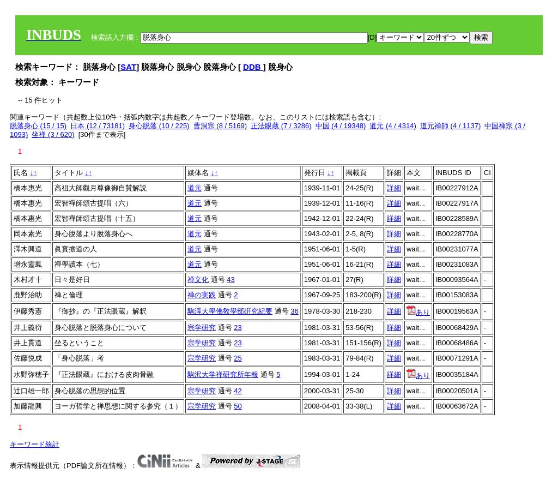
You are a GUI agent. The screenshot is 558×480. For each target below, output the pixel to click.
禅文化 (198, 279)
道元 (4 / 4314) (392, 126)
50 (237, 406)
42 (237, 391)
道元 (194, 188)
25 (237, 358)
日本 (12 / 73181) (97, 126)
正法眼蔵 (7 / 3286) (281, 126)
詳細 (394, 188)
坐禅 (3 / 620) (53, 134)
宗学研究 (201, 327)
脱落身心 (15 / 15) (38, 126)
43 (230, 279)
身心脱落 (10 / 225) (159, 126)
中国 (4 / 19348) (341, 126)
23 (237, 327)
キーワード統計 (34, 444)
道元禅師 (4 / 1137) (450, 126)
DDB (253, 66)
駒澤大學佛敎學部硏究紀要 (229, 311)
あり (418, 312)
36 (294, 311)
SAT (128, 66)
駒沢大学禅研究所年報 (222, 374)
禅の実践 (201, 295)
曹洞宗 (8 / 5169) (220, 126)
